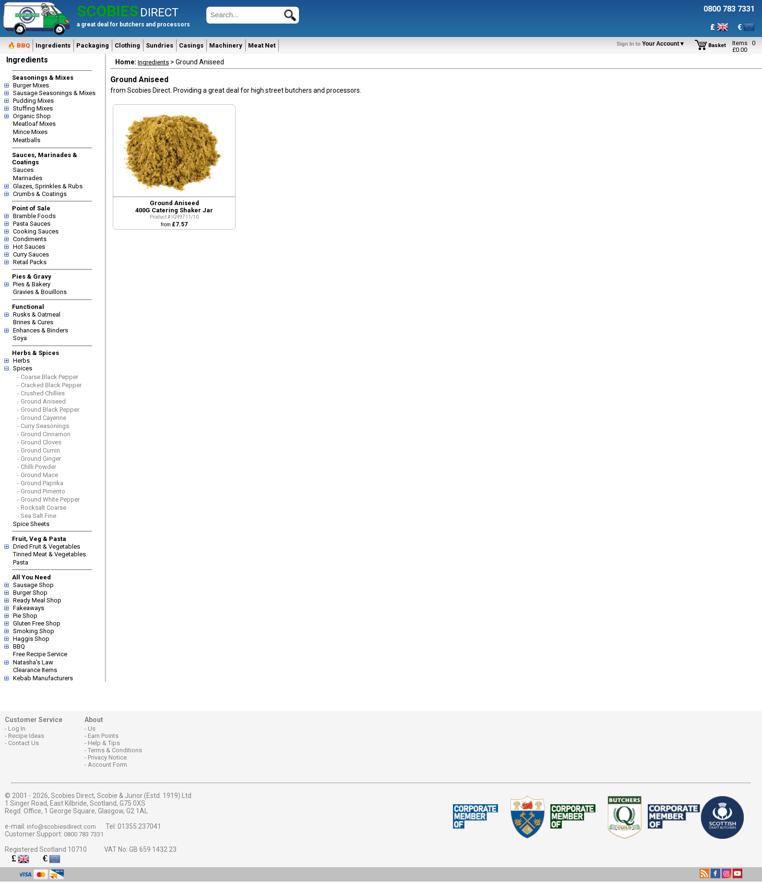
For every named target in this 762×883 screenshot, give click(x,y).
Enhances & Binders (40, 330)
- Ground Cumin (38, 450)
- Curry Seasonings (43, 425)
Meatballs (26, 140)
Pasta (20, 562)
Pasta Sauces (31, 223)
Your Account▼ (652, 43)
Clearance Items (35, 670)
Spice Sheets (31, 523)
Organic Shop (32, 116)
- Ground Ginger (39, 458)
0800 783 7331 (84, 834)
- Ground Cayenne (41, 417)
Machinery (225, 45)
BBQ (19, 646)
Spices (22, 368)
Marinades (27, 178)
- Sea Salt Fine (36, 515)
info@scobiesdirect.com (61, 826)
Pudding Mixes (33, 100)
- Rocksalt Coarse (41, 507)
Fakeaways (28, 608)
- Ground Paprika (40, 483)
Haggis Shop (31, 638)
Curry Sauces (31, 254)
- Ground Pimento (41, 491)
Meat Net (261, 45)
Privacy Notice (107, 757)
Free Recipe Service (40, 654)
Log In (16, 728)
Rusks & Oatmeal (36, 314)
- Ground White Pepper (48, 499)
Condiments (30, 239)
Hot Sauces (29, 246)
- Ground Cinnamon (44, 434)
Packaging (92, 45)
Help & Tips (104, 743)
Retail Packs (30, 262)
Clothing (127, 45)
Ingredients (53, 45)
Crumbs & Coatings (40, 193)
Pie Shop (25, 615)
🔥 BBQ (19, 45)
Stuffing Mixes (33, 108)
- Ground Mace (37, 474)
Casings (191, 45)
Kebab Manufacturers (43, 678)
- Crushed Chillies (41, 393)
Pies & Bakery (31, 284)
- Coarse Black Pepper (47, 376)
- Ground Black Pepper (48, 409)
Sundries (159, 45)
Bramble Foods (34, 216)
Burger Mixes (31, 85)
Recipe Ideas (26, 735)
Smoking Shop (33, 631)
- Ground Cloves (39, 442)
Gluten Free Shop (36, 623)
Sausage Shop (33, 585)
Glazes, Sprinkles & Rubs (48, 186)
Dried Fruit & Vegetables (46, 546)
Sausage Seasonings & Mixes (54, 93)
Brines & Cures (33, 322)
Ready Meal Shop (37, 600)
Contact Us (23, 743)
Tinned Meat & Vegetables (49, 554)
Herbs (21, 360)
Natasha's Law (33, 662)
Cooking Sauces (36, 231)
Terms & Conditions (115, 750)
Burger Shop (30, 592)
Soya (20, 338)
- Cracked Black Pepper (49, 385)
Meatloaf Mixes (34, 123)
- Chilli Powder (36, 466)
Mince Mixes (30, 131)
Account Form (107, 764)
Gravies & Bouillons (40, 291)
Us (91, 728)
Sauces (23, 169)
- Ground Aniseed (41, 401)
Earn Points (103, 735)
